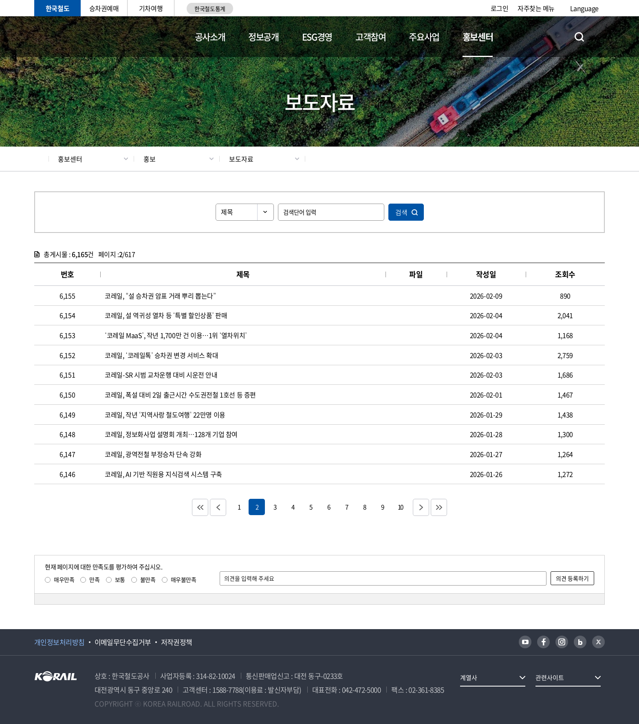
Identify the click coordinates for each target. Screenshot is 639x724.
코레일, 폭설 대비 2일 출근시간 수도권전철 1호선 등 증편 (180, 394)
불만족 (148, 579)
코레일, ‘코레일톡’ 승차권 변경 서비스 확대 (161, 355)
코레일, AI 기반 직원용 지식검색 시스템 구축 (163, 474)
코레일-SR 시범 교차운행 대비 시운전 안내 (161, 375)
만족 (94, 579)
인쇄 (601, 159)
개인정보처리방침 (59, 642)
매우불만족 (183, 579)
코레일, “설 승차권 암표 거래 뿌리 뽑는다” (160, 296)
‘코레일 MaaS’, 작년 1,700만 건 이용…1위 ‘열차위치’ (176, 335)
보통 (120, 579)
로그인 (500, 8)
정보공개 (263, 36)
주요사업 (424, 36)
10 (400, 506)
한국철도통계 (209, 8)
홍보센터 (478, 36)
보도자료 (241, 159)
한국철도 (57, 8)
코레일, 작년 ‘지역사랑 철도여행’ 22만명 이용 (165, 414)
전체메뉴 (600, 36)
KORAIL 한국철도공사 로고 (74, 37)
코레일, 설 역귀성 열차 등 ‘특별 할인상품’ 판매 (166, 315)
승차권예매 (104, 8)
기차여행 (151, 8)
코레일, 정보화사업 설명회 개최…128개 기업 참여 (171, 434)
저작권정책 (176, 642)
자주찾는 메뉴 (536, 8)
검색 (401, 212)
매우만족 (64, 579)
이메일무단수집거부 (123, 642)
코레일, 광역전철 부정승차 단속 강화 (153, 454)
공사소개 (210, 36)
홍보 (149, 159)
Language (584, 8)
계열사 (468, 677)
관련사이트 (549, 677)
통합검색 (579, 37)
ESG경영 (317, 36)
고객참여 (370, 36)
